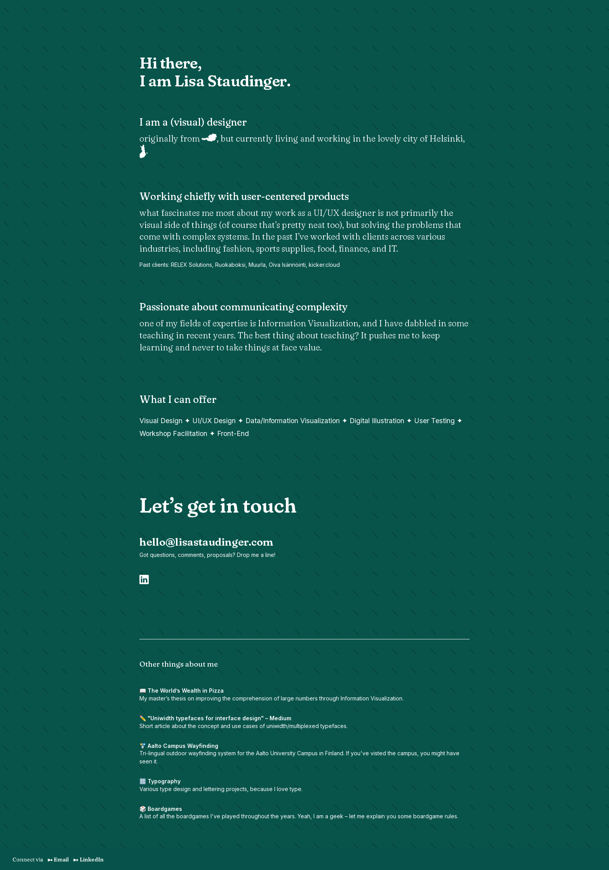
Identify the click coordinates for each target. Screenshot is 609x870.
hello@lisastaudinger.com (206, 541)
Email (58, 859)
